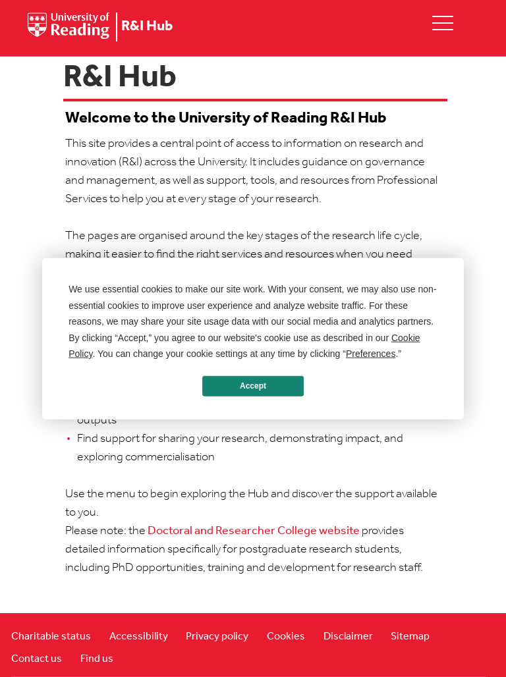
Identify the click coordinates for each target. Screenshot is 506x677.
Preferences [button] (370, 353)
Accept (253, 386)
